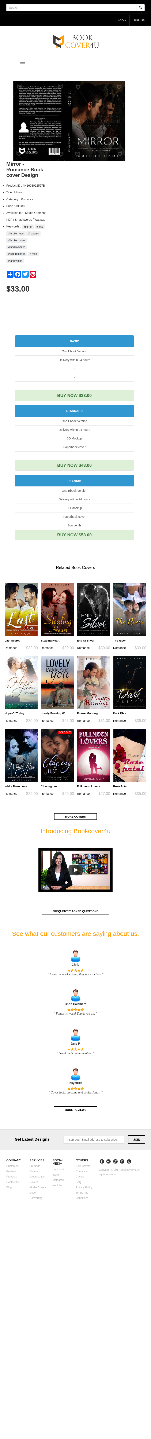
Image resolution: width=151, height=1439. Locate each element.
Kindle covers (38, 1187)
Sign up (139, 20)
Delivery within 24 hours (74, 360)
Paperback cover (74, 447)
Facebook (58, 1169)
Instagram (58, 1180)
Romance (11, 648)
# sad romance (17, 254)
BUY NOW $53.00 (74, 535)
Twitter (56, 1174)
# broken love (16, 233)
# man (33, 254)
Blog (9, 1187)
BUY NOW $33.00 (74, 395)
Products (11, 1177)
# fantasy (33, 233)
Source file (74, 525)
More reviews (75, 1110)
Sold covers (83, 1166)
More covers (75, 816)
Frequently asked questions (75, 911)
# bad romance (17, 247)
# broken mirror (17, 240)
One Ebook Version (74, 351)
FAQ (78, 1182)
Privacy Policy (84, 1187)
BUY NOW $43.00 (74, 465)
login (121, 20)
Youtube (57, 1185)
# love (40, 226)
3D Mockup (74, 438)
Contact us (12, 1182)
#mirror (28, 226)
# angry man (15, 260)
